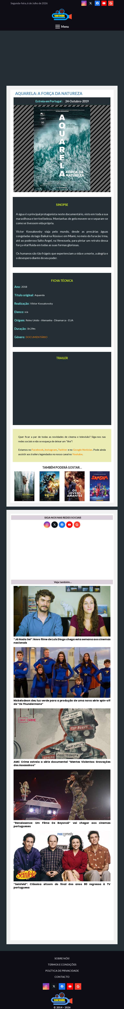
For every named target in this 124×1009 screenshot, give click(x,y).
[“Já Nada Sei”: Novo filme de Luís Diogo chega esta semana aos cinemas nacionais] (62, 615)
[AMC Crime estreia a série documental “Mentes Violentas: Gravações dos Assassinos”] (62, 737)
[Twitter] (90, 3)
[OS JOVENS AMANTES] (75, 486)
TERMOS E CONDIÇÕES (62, 964)
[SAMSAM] (100, 486)
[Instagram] (84, 3)
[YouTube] (104, 3)
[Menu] (62, 27)
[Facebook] (97, 3)
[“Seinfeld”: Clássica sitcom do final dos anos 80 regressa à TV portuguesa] (62, 860)
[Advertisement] (62, 60)
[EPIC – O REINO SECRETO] (50, 486)
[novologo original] (62, 15)
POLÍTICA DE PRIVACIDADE (62, 970)
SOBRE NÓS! (62, 958)
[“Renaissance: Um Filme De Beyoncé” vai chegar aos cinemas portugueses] (62, 798)
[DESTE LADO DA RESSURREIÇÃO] (24, 486)
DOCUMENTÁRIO (36, 336)
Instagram (51, 449)
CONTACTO (62, 976)
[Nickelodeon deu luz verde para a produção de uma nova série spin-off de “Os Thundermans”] (62, 676)
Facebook (38, 449)
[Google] (110, 3)
